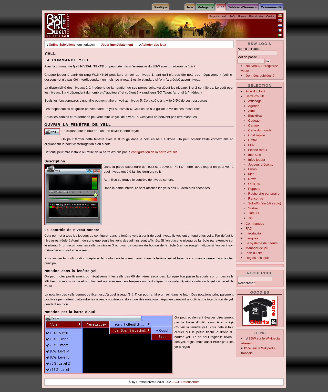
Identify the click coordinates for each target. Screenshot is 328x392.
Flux (251, 145)
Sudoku (253, 208)
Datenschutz (190, 382)
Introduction (254, 233)
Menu (252, 174)
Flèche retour (257, 150)
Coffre (252, 140)
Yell (250, 218)
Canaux (253, 125)
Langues (252, 238)
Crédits (270, 16)
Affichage (255, 101)
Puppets (254, 189)
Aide (251, 111)
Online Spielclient (62, 44)
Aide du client (255, 91)
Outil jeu (254, 184)
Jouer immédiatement (117, 44)
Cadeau (254, 120)
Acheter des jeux (153, 44)
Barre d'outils (255, 96)
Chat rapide (256, 135)
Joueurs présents (260, 164)
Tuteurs (253, 213)
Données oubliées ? (260, 75)
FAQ (232, 16)
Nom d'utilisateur (249, 49)
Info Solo (254, 155)
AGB (177, 382)
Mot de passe (247, 57)
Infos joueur (256, 159)
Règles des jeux (257, 258)
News (252, 179)
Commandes (255, 223)
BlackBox (255, 115)
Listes (252, 169)
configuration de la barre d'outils (154, 152)
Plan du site (256, 16)
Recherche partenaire (263, 193)
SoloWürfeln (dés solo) (264, 203)
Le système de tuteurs (261, 243)
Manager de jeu (257, 248)
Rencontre (255, 198)
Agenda (253, 106)
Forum (242, 16)
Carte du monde (260, 130)
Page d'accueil (217, 16)
